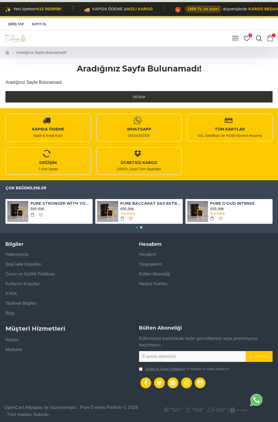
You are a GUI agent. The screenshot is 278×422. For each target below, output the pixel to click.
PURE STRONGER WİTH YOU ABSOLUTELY (60, 203)
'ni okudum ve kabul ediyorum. (184, 369)
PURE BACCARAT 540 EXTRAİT (150, 203)
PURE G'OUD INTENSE (232, 203)
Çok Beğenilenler (25, 188)
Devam (139, 97)
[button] (137, 227)
